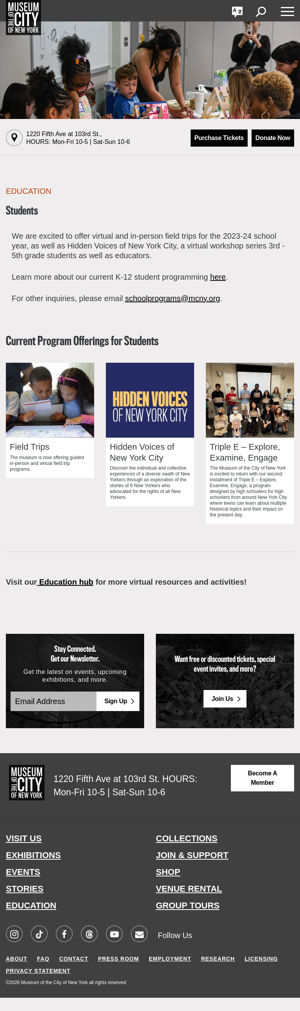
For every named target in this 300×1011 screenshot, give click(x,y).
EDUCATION (31, 919)
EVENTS (23, 885)
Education (28, 191)
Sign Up (115, 714)
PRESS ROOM (118, 972)
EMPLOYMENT (170, 972)
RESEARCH (218, 972)
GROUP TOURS (188, 919)
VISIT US (24, 852)
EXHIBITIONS (33, 868)
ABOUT (16, 972)
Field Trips (29, 460)
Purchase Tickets (219, 138)
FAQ (43, 972)
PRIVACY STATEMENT (38, 984)
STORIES (24, 902)
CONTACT (73, 972)
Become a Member (262, 791)
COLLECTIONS (187, 852)
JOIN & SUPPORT (192, 868)
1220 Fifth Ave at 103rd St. (78, 138)
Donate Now (272, 138)
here (218, 277)
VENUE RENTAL (189, 902)
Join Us (222, 711)
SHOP (168, 885)
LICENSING (261, 972)
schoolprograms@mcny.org (172, 298)
